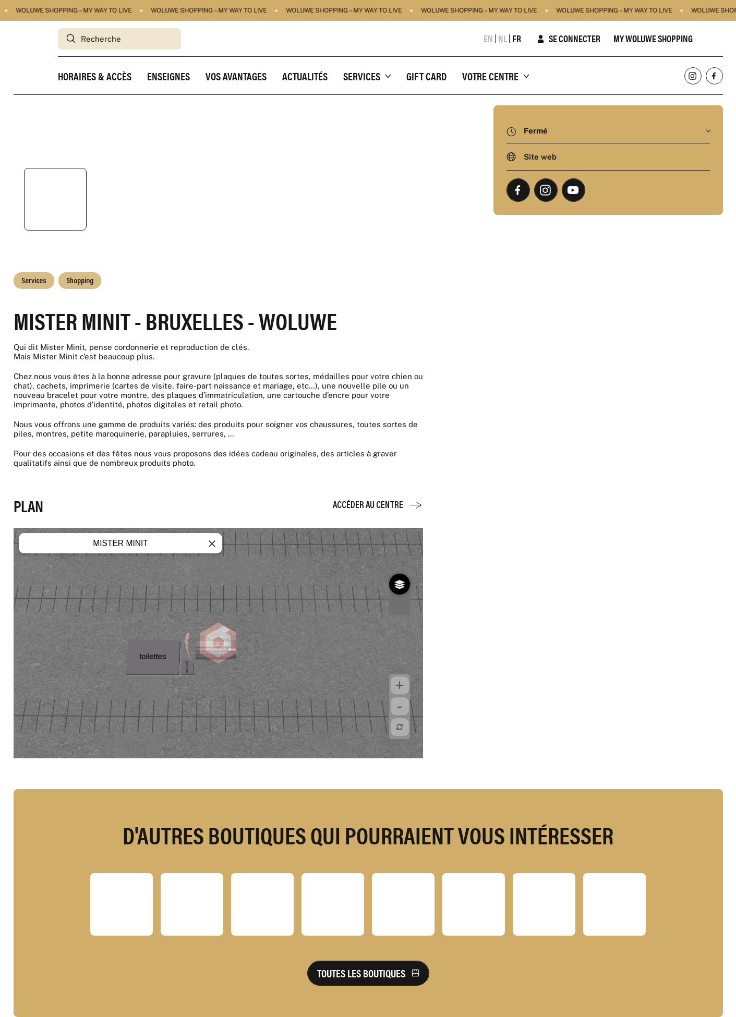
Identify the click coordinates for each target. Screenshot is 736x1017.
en (488, 38)
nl (502, 38)
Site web (540, 156)
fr (516, 38)
